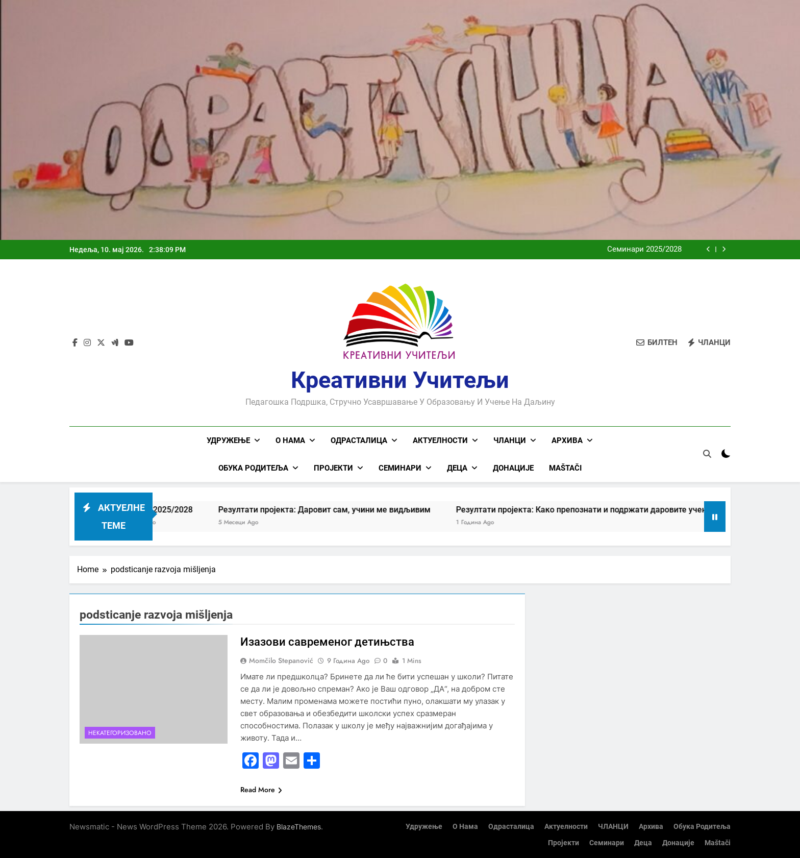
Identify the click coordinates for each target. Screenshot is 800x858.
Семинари (400, 468)
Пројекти (333, 468)
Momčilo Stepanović (281, 660)
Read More (261, 789)
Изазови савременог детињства (327, 641)
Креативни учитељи (400, 380)
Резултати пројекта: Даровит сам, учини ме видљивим (340, 509)
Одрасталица (359, 440)
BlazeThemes (299, 826)
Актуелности (440, 440)
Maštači (565, 468)
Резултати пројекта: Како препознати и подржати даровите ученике (603, 509)
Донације (513, 468)
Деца (457, 468)
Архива (567, 440)
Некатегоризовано (120, 732)
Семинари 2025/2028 (644, 250)
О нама (290, 440)
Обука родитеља (253, 468)
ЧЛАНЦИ (509, 440)
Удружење (228, 440)
